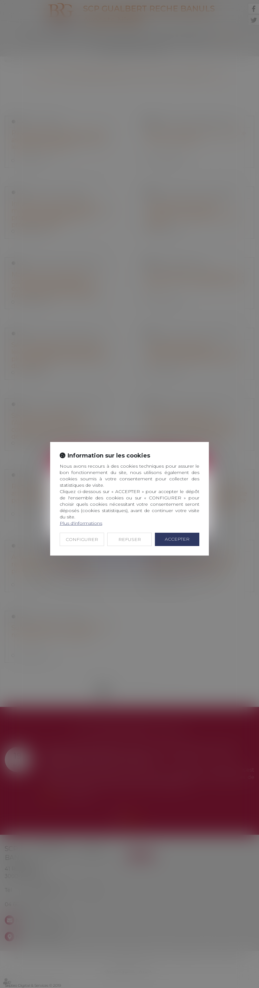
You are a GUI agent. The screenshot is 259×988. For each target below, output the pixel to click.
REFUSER (129, 539)
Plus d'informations (81, 523)
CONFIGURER (82, 539)
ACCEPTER (177, 539)
